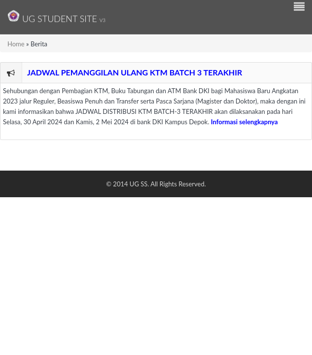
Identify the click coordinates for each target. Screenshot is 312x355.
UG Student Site (56, 16)
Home (16, 44)
